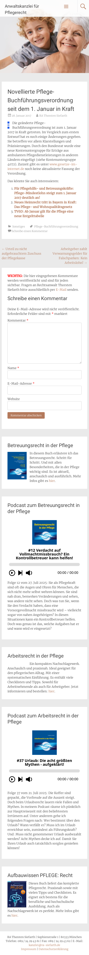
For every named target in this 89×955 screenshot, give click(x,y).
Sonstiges (18, 226)
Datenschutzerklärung (53, 949)
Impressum (28, 949)
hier (52, 481)
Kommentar (17, 320)
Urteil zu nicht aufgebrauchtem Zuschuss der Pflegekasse (21, 253)
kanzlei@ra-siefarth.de (44, 945)
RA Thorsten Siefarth (53, 115)
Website (13, 399)
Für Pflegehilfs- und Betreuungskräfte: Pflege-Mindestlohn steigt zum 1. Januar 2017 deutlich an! (45, 193)
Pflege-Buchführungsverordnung (56, 226)
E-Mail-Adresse (21, 383)
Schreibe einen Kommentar (30, 231)
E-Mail (61, 290)
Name (13, 368)
